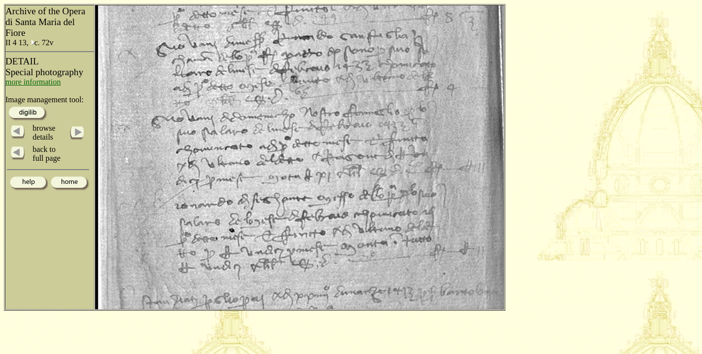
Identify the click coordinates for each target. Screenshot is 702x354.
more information (33, 82)
